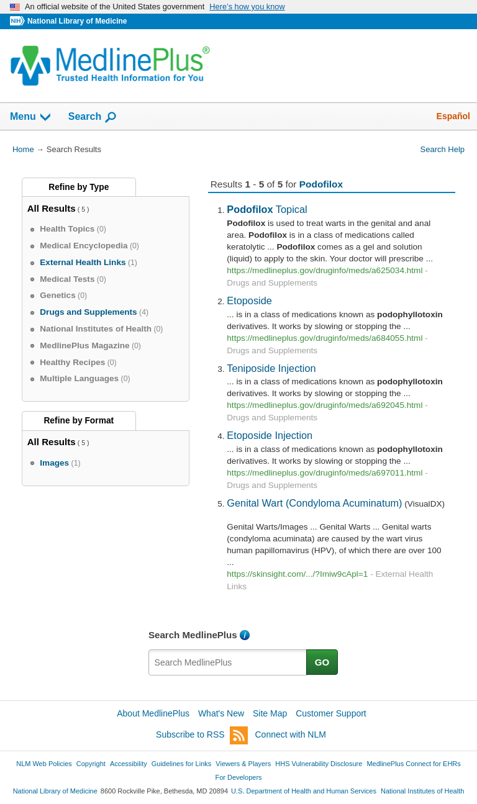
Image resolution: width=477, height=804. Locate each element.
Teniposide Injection (271, 368)
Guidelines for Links (181, 763)
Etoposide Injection (269, 435)
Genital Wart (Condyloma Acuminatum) (314, 502)
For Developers (238, 777)
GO (322, 662)
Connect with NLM (290, 734)
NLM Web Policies (44, 763)
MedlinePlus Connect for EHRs (413, 763)
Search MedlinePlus (192, 635)
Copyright (91, 763)
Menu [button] (31, 117)
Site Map (270, 713)
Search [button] (92, 117)
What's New (221, 713)
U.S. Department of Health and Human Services (303, 791)
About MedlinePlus (153, 713)
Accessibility (128, 763)
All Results (51, 208)
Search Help (442, 149)
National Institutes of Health (422, 791)
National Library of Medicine (77, 21)
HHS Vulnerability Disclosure (318, 763)
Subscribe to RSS (202, 735)
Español (453, 116)
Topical (267, 209)
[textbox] (227, 662)
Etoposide (249, 300)
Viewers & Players (243, 763)
